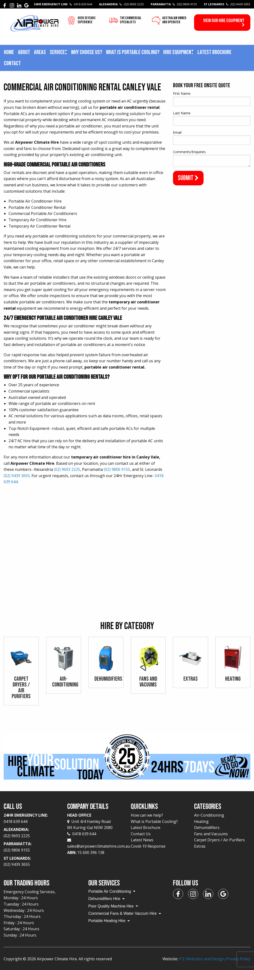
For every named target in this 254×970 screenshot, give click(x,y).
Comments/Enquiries (189, 152)
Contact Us (141, 833)
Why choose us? (86, 52)
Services (58, 52)
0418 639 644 (81, 833)
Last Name (181, 113)
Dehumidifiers (207, 827)
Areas (40, 52)
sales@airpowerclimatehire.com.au (98, 846)
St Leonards (227, 4)
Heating (201, 821)
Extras (199, 846)
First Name (181, 93)
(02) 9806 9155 (117, 469)
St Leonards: (32, 861)
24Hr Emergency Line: (32, 818)
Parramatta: (32, 847)
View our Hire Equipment (224, 22)
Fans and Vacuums (211, 833)
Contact (12, 63)
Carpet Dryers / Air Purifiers (219, 840)
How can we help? (147, 815)
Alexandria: (32, 833)
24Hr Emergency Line (63, 4)
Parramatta (174, 4)
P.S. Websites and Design (201, 959)
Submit (188, 178)
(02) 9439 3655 (17, 475)
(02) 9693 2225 (67, 469)
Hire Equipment (178, 52)
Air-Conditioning (209, 815)
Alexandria (121, 4)
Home (9, 52)
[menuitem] (9, 52)
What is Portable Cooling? (132, 52)
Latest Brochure (214, 52)
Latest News (142, 840)
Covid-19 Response (148, 846)
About (24, 52)
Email (177, 132)
